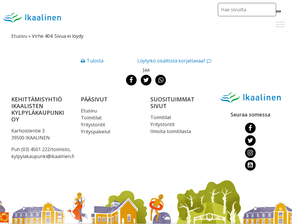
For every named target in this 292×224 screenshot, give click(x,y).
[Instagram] (250, 152)
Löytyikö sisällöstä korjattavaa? (171, 61)
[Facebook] (250, 128)
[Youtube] (250, 165)
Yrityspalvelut (95, 131)
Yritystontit (93, 124)
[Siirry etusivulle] (32, 17)
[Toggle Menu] (280, 24)
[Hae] (278, 11)
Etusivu (19, 36)
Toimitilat (91, 117)
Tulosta (95, 61)
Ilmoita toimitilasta (170, 131)
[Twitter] (250, 140)
